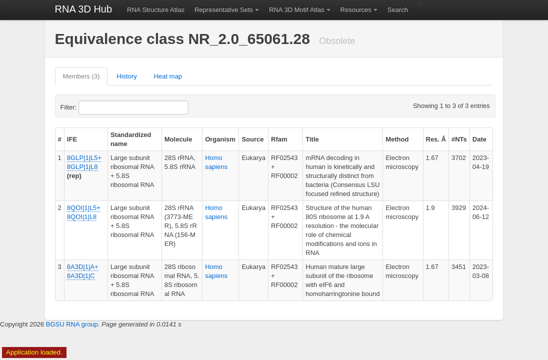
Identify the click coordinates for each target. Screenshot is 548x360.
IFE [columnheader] (72, 139)
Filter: (93, 107)
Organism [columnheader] (220, 139)
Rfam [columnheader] (279, 139)
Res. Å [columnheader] (436, 139)
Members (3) (81, 76)
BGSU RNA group (72, 324)
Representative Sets (223, 10)
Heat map (168, 76)
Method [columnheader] (397, 139)
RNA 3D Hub (83, 9)
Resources (356, 10)
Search (398, 10)
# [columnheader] (60, 139)
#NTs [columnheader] (459, 139)
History (126, 76)
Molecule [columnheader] (178, 139)
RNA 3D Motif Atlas (296, 10)
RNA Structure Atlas (155, 10)
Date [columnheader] (479, 139)
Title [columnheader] (312, 139)
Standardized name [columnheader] (131, 139)
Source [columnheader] (253, 139)
